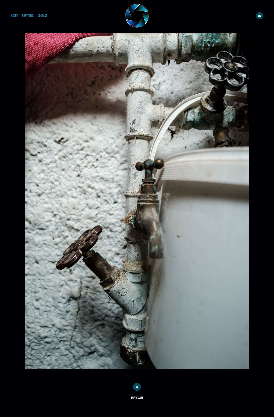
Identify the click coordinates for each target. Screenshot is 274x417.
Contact (42, 15)
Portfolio (27, 15)
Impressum (137, 398)
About (14, 15)
